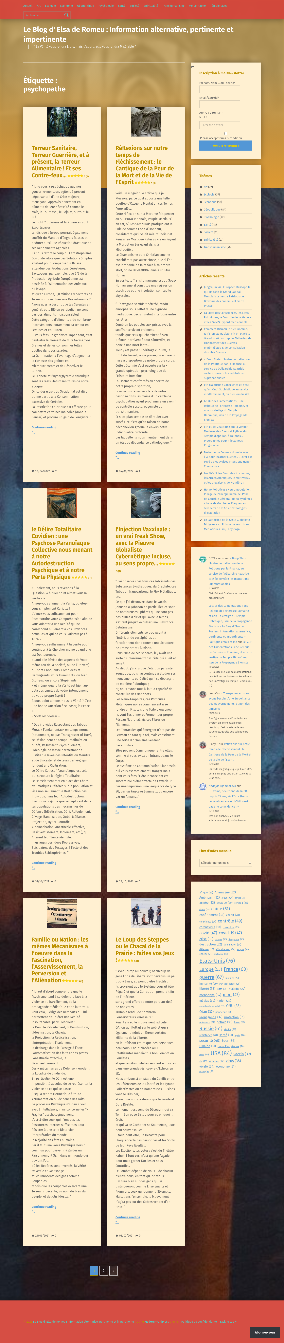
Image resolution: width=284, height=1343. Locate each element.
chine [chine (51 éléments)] (220, 908)
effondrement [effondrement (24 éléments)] (225, 949)
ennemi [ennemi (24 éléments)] (205, 954)
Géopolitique (85, 6)
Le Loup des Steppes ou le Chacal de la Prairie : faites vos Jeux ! (144, 949)
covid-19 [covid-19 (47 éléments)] (230, 933)
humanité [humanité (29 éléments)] (208, 983)
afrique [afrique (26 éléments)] (206, 893)
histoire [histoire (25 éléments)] (232, 978)
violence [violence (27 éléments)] (216, 1061)
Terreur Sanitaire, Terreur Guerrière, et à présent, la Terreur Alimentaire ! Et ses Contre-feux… (60, 162)
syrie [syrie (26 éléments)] (240, 1035)
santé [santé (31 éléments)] (226, 1035)
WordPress (162, 1321)
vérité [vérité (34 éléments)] (206, 1066)
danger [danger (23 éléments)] (221, 939)
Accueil (27, 6)
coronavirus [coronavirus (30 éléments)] (210, 927)
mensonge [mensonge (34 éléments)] (210, 995)
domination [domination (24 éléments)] (232, 945)
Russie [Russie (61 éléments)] (210, 1029)
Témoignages (218, 6)
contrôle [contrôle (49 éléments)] (230, 921)
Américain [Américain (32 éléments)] (209, 897)
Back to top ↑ (229, 1321)
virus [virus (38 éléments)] (233, 1061)
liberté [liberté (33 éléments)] (207, 988)
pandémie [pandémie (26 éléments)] (223, 1012)
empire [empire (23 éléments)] (243, 949)
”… (33, 432)
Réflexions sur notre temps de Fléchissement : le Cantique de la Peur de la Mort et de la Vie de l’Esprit (144, 165)
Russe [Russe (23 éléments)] (239, 1022)
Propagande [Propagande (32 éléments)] (210, 1017)
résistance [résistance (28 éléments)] (208, 1035)
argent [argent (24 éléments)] (227, 898)
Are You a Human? (219, 120)
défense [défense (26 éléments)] (206, 949)
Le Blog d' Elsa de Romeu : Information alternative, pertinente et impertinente (83, 1321)
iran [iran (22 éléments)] (223, 984)
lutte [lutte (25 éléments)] (222, 989)
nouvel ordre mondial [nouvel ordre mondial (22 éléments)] (211, 1006)
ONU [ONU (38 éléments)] (233, 1006)
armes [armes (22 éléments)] (240, 898)
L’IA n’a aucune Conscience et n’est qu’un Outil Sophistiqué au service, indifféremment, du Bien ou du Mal (226, 389)
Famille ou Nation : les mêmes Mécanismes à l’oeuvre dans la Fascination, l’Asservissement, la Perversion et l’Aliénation (60, 960)
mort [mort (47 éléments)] (231, 994)
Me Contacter (197, 6)
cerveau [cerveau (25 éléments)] (241, 903)
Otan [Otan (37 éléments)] (206, 1012)
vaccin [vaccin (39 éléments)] (242, 1054)
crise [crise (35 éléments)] (206, 939)
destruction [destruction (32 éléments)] (210, 944)
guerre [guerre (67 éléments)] (211, 977)
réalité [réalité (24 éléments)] (230, 1029)
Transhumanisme (173, 6)
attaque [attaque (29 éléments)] (225, 903)
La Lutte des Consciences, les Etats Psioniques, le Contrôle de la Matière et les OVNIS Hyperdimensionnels (227, 317)
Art (39, 6)
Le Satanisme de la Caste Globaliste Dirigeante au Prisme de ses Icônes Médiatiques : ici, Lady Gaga (227, 524)
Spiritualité (151, 6)
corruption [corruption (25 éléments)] (231, 927)
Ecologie (50, 6)
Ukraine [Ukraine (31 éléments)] (207, 1046)
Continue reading (44, 427)
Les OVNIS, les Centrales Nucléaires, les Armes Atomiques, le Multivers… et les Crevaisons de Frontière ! (227, 478)
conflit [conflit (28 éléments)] (233, 915)
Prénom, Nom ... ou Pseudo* (219, 87)
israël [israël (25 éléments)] (234, 984)
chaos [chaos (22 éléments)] (204, 909)
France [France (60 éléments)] (236, 969)
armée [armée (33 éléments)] (207, 902)
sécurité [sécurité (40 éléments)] (209, 1041)
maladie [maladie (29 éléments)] (237, 989)
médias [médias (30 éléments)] (207, 1000)
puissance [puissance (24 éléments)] (207, 1022)
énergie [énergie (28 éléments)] (206, 1071)
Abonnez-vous (265, 1332)
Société (134, 6)
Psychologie (106, 6)
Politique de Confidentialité (199, 1321)
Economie (66, 6)
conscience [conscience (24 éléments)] (207, 922)
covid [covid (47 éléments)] (208, 933)
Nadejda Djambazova (222, 786)
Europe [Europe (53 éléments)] (210, 969)
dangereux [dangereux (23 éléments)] (236, 939)
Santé (121, 6)
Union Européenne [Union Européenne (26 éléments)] (231, 1046)
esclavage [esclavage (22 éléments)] (221, 954)
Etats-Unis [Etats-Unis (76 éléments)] (217, 960)
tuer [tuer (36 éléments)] (228, 1041)
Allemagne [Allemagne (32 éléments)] (225, 892)
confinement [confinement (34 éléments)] (211, 915)
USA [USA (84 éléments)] (221, 1053)
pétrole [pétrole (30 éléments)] (224, 1022)
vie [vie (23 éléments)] (203, 1061)
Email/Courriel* (219, 102)
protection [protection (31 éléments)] (234, 1017)
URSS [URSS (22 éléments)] (204, 1054)
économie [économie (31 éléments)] (225, 1066)
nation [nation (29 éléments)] (224, 1000)
